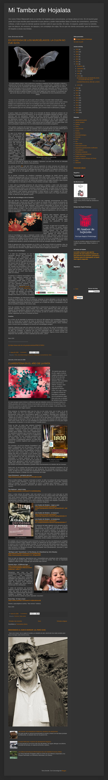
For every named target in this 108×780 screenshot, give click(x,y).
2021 (77, 61)
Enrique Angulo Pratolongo (84, 39)
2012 (77, 105)
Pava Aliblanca (79, 150)
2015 (77, 98)
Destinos (77, 133)
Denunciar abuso (80, 168)
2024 (77, 54)
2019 (77, 88)
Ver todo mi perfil (78, 42)
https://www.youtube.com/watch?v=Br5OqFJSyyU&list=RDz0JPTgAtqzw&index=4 (50, 515)
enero (79, 85)
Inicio (39, 621)
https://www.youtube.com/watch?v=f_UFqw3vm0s (24, 555)
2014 (77, 100)
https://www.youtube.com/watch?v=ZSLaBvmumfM (25, 477)
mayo (79, 71)
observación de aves (81, 145)
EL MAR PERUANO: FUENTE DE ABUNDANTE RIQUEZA (34, 742)
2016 (77, 95)
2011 (77, 107)
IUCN (76, 139)
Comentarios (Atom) (21, 624)
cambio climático (80, 122)
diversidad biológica (23, 355)
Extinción (30, 355)
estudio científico (24, 286)
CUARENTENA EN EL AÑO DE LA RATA (29, 363)
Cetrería (77, 124)
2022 (77, 59)
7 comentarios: (24, 613)
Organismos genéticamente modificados (86, 148)
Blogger (64, 770)
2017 (77, 93)
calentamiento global (81, 120)
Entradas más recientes (15, 621)
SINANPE (78, 162)
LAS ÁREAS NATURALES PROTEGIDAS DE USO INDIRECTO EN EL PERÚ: (40, 752)
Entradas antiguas (62, 621)
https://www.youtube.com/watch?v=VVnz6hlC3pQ (24, 553)
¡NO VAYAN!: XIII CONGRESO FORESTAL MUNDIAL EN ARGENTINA (38, 731)
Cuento (77, 131)
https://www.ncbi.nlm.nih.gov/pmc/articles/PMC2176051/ (27, 345)
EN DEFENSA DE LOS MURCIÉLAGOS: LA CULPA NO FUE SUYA (88, 78)
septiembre (80, 68)
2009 (77, 112)
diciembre (80, 66)
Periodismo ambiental (81, 152)
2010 (77, 110)
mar (76, 141)
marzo (79, 76)
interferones (27, 288)
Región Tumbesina (80, 156)
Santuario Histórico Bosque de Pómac (85, 158)
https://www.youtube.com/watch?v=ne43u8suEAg (24, 491)
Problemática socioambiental (41, 355)
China (15, 355)
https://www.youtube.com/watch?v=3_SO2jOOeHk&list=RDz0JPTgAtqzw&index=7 (51, 521)
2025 (77, 52)
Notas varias (23, 616)
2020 (77, 64)
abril (78, 73)
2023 (77, 56)
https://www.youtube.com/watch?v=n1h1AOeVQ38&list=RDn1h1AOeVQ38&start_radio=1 (20, 567)
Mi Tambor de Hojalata (39, 10)
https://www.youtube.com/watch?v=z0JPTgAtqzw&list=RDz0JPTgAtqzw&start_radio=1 (51, 508)
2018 (77, 90)
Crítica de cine (79, 128)
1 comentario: (23, 352)
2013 (77, 102)
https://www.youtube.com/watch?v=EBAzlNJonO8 (24, 600)
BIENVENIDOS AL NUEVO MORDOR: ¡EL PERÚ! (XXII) (26, 630)
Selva (50, 355)
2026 (77, 49)
